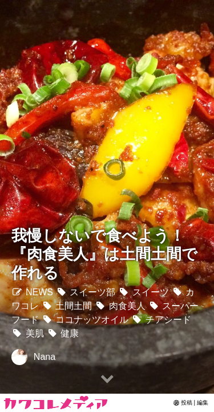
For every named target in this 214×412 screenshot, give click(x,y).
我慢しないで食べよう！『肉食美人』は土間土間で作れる (104, 254)
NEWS (32, 292)
